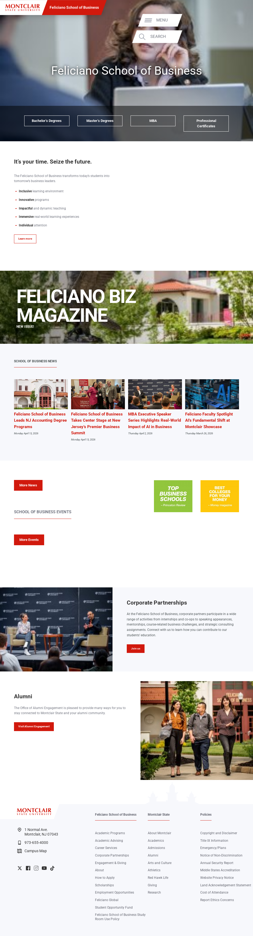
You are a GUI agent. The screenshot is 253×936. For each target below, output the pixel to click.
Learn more (25, 238)
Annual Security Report (216, 863)
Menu (238, 20)
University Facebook (28, 868)
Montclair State (159, 814)
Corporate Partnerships (112, 855)
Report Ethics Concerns (217, 900)
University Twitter (19, 868)
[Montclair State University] (22, 7)
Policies (206, 814)
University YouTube (44, 868)
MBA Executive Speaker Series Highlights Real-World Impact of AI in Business (154, 420)
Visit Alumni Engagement (34, 726)
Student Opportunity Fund (114, 907)
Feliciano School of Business (74, 7)
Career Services (106, 848)
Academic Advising (109, 841)
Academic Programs (110, 833)
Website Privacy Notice (217, 878)
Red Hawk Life (158, 878)
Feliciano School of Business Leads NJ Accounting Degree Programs (40, 420)
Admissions (156, 848)
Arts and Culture (159, 863)
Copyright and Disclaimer (218, 833)
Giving (152, 885)
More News (28, 485)
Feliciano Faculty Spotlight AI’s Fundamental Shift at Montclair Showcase (209, 420)
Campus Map (32, 851)
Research (154, 892)
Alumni (153, 855)
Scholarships (104, 885)
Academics (156, 841)
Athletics (154, 870)
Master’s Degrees (100, 121)
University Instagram (36, 868)
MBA (153, 121)
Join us (135, 648)
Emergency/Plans (213, 848)
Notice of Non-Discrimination (221, 855)
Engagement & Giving (110, 863)
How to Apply (105, 878)
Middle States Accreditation (220, 870)
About (99, 870)
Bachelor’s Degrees (47, 121)
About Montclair (159, 833)
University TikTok (52, 868)
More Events (29, 540)
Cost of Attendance (214, 892)
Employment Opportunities (114, 892)
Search (234, 36)
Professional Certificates (206, 123)
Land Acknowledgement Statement (225, 885)
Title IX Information (214, 841)
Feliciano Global (106, 900)
